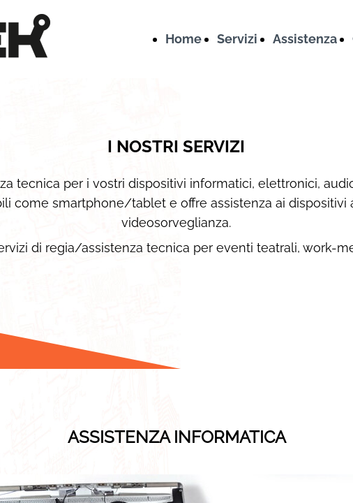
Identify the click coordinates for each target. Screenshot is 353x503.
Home (183, 38)
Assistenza (305, 38)
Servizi (237, 38)
